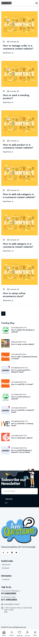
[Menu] (35, 633)
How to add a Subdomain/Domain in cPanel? (24, 357)
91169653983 (8, 593)
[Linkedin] (12, 553)
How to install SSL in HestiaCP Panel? (22, 411)
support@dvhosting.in (12, 604)
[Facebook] (3, 553)
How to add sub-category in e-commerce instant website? (19, 195)
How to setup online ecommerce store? (14, 294)
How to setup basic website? (22, 438)
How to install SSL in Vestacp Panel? (22, 424)
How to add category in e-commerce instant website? (18, 245)
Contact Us (6, 579)
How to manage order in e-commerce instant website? (18, 47)
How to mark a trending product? (16, 96)
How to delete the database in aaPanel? (23, 331)
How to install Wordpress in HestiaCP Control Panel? (21, 451)
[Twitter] (16, 553)
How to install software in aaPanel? (20, 398)
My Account (6, 564)
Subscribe (8, 499)
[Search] (12, 633)
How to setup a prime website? (23, 344)
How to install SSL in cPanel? (22, 384)
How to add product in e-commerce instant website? (18, 146)
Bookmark (5, 568)
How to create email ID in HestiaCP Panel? (21, 371)
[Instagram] (8, 553)
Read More (8, 53)
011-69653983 (9, 599)
